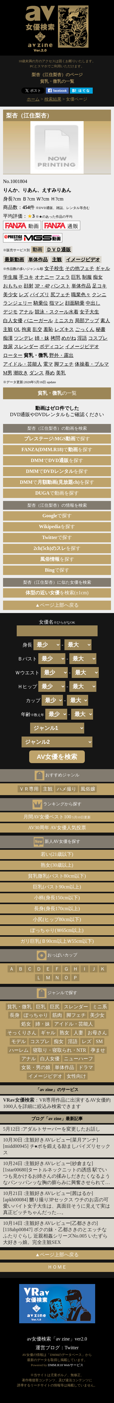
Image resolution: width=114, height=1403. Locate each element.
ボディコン (52, 346)
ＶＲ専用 (29, 788)
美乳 (61, 372)
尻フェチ (60, 294)
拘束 (26, 329)
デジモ (10, 311)
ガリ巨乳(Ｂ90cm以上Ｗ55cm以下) (57, 941)
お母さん (97, 1032)
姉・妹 (42, 338)
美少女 (10, 294)
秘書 (100, 329)
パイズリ (39, 294)
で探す (57, 438)
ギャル (102, 268)
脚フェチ (64, 364)
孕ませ (98, 1050)
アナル (26, 311)
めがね (68, 338)
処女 (26, 1023)
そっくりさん (21, 1032)
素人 (105, 320)
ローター (12, 355)
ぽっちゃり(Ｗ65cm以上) (56, 930)
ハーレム (19, 1050)
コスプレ (98, 338)
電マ (48, 364)
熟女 (64, 1032)
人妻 (78, 1032)
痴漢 (8, 338)
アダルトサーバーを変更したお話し (61, 1129)
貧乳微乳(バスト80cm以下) (57, 875)
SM (99, 1041)
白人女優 (12, 320)
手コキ (26, 277)
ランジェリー (17, 303)
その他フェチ (79, 268)
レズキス (64, 329)
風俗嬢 (88, 788)
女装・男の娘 (35, 1067)
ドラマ (85, 1067)
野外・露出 (61, 355)
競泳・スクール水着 (56, 311)
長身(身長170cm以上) (57, 908)
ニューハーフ (78, 1058)
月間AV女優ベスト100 (57, 816)
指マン (56, 303)
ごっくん (85, 329)
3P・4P (42, 285)
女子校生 (54, 268)
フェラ (62, 277)
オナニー (44, 277)
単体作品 (38, 259)
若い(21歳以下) (57, 854)
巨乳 (76, 277)
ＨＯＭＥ (57, 1267)
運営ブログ (48, 1347)
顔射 (28, 285)
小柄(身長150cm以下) (57, 897)
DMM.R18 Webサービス (65, 1365)
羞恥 (48, 329)
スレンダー (26, 346)
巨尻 (55, 1006)
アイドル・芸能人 (22, 364)
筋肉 (57, 1015)
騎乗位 (40, 303)
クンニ (99, 294)
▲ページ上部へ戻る (57, 605)
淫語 (82, 338)
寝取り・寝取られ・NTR (59, 1050)
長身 (14, 1015)
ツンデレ (23, 338)
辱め (50, 372)
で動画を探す (57, 493)
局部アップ (87, 320)
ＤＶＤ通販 (59, 249)
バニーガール (38, 320)
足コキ (99, 285)
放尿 (8, 346)
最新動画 (14, 259)
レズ (24, 294)
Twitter (72, 1347)
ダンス (36, 372)
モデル (18, 1041)
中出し (93, 303)
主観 (57, 259)
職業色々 (81, 294)
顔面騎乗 (75, 303)
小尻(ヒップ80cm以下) (57, 919)
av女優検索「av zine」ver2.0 (57, 1338)
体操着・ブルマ (92, 364)
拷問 (55, 338)
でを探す (57, 449)
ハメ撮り (66, 788)
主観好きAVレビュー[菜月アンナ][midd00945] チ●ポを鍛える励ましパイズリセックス (56, 1146)
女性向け (76, 1076)
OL (17, 329)
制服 (87, 277)
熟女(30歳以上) (57, 865)
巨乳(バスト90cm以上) (57, 886)
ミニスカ (64, 320)
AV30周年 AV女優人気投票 (57, 827)
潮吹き (20, 372)
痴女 (98, 277)
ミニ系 (99, 1006)
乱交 (37, 329)
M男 (7, 372)
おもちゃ (12, 285)
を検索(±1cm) (57, 592)
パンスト (60, 285)
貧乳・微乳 (19, 1006)
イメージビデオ (83, 259)
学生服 (10, 277)
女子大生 (89, 311)
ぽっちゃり (36, 1015)
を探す (57, 526)
